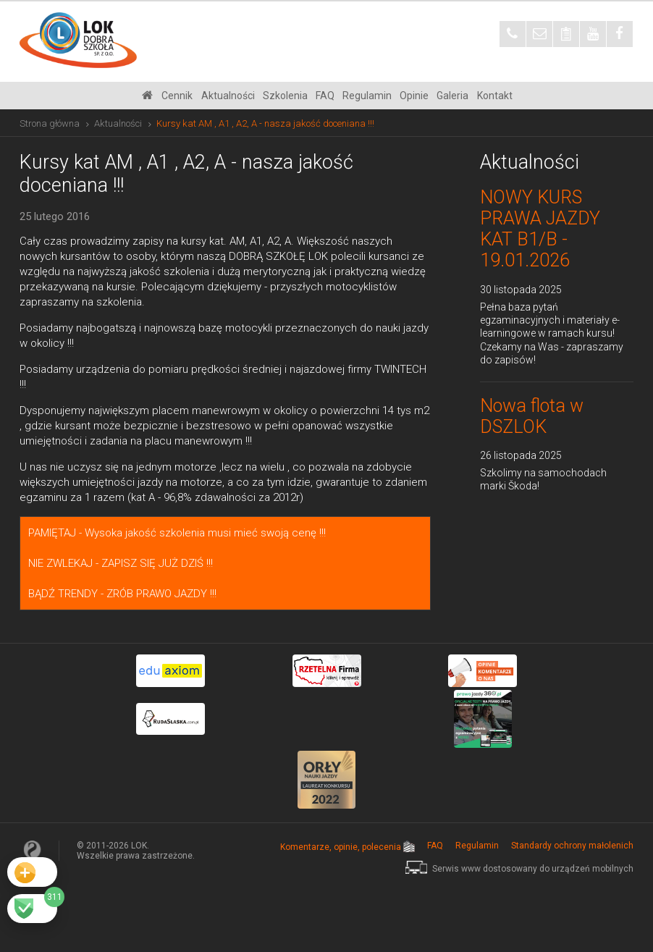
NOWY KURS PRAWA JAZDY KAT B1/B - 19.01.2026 (540, 229)
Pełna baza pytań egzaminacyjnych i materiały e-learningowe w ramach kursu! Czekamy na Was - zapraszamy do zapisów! (551, 333)
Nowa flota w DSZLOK (532, 416)
